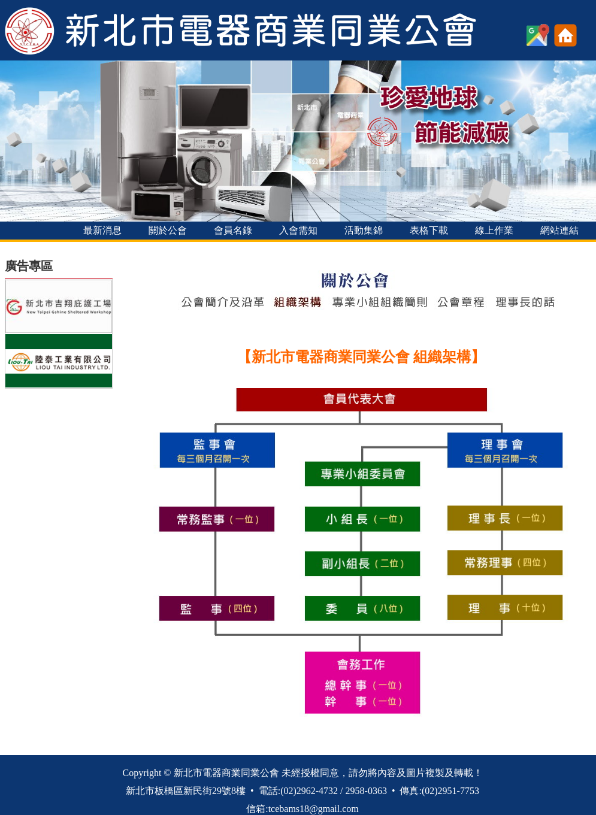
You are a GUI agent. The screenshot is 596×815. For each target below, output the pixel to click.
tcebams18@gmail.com (313, 809)
